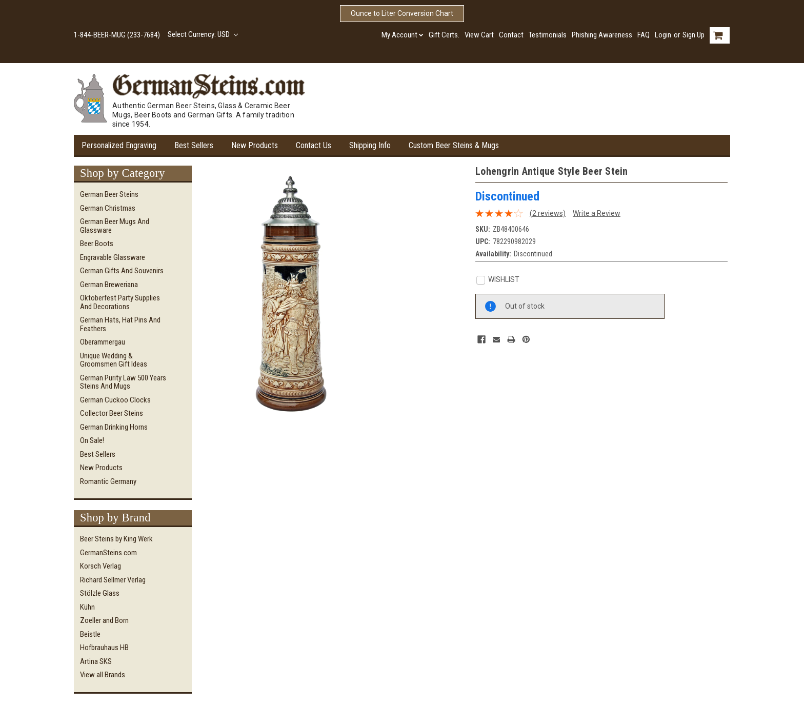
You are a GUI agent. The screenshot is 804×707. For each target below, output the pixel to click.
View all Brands (102, 674)
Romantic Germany (108, 481)
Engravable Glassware (112, 257)
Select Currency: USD (203, 34)
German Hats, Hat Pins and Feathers (120, 324)
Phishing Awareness (602, 34)
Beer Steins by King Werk (116, 538)
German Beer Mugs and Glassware (114, 226)
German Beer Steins (109, 194)
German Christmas (107, 208)
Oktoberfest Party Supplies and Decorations (120, 302)
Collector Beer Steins (111, 413)
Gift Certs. (444, 34)
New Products (254, 145)
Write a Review (596, 213)
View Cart (479, 34)
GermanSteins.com (108, 552)
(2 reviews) (548, 213)
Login (663, 34)
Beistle (90, 634)
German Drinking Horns (114, 427)
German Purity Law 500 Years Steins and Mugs (123, 382)
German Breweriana (109, 284)
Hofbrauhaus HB (104, 647)
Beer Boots (96, 243)
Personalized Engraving (119, 145)
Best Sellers (193, 145)
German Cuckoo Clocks (115, 400)
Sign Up (693, 34)
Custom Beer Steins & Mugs (454, 145)
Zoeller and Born (104, 620)
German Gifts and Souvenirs (122, 270)
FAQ (643, 34)
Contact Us (313, 145)
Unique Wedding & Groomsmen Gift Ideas (113, 360)
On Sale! (92, 440)
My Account (402, 34)
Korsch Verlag (100, 566)
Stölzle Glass (99, 593)
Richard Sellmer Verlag (113, 579)
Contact (511, 34)
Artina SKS (96, 661)
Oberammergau (102, 342)
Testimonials (548, 34)
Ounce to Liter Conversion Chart (402, 13)
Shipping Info (370, 145)
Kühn (87, 607)
